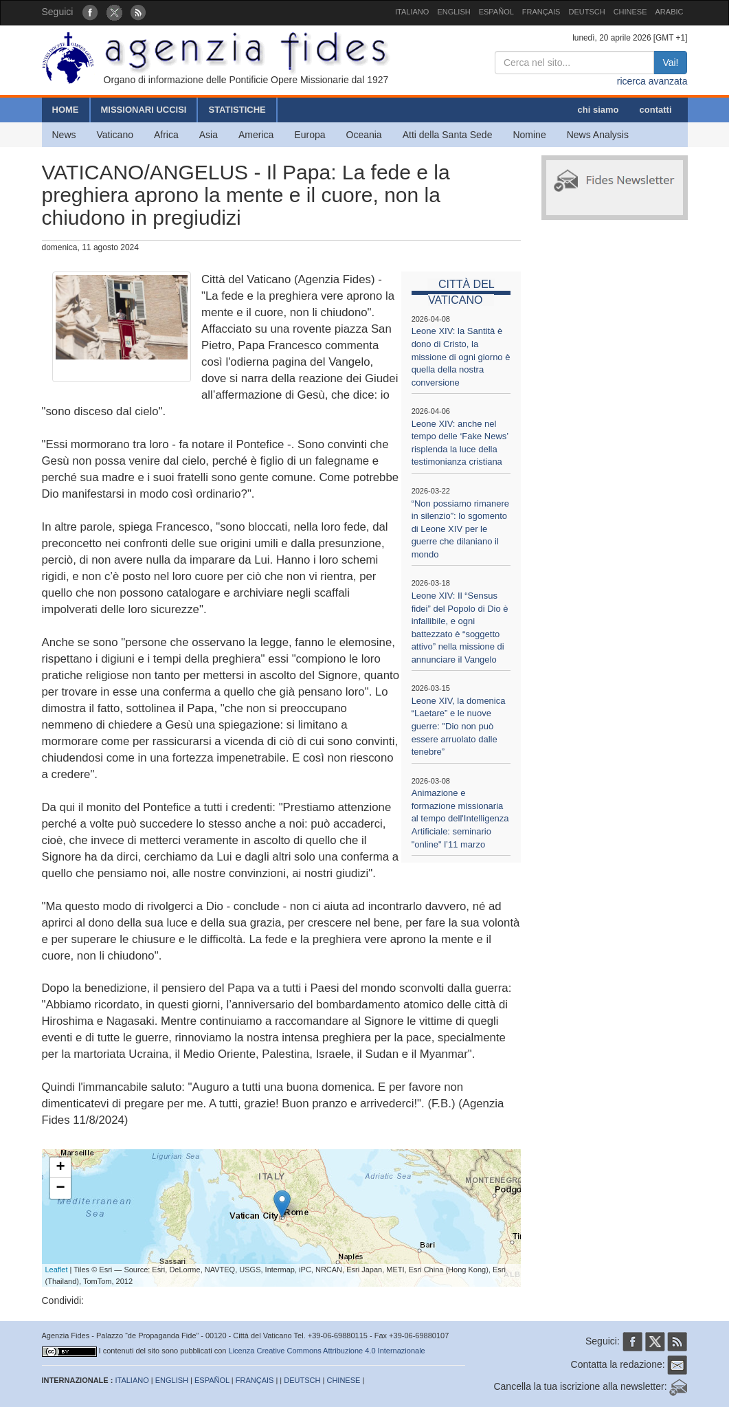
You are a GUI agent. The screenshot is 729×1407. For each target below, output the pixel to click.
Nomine (529, 134)
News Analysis (598, 134)
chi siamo (598, 109)
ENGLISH (453, 12)
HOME (65, 109)
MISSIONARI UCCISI (144, 109)
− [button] (60, 1188)
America (255, 134)
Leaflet (56, 1269)
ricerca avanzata (652, 81)
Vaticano (115, 134)
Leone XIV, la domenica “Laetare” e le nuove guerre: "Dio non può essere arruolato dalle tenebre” (459, 726)
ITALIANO (412, 12)
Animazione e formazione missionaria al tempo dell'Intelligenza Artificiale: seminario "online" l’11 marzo (460, 818)
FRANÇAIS (541, 12)
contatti (656, 109)
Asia (208, 134)
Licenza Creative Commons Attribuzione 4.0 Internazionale (327, 1351)
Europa (309, 134)
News (64, 134)
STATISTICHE (236, 109)
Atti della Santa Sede (448, 134)
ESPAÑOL (496, 12)
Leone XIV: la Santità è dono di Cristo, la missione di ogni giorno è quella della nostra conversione (461, 356)
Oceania (364, 134)
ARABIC (669, 12)
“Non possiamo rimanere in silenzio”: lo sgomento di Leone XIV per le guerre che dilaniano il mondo (460, 529)
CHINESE (630, 12)
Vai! (670, 62)
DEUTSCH (586, 12)
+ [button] (60, 1167)
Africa (166, 134)
